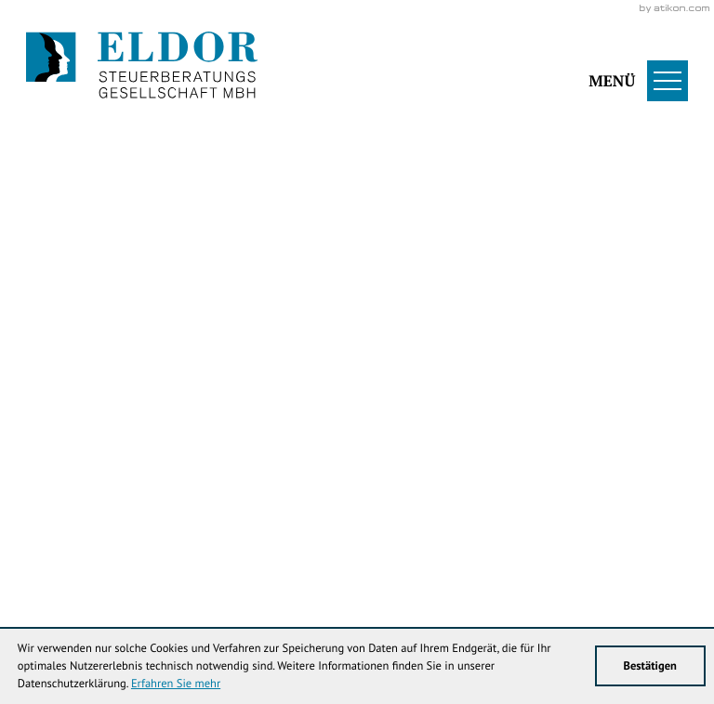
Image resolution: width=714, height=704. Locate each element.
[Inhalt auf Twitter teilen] (432, 399)
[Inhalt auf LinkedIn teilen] (539, 399)
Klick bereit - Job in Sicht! (563, 450)
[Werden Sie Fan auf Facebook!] (101, 90)
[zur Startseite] (142, 66)
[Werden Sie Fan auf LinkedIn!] (220, 90)
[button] (585, 66)
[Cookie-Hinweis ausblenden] (388, 449)
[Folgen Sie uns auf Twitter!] (42, 90)
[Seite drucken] (641, 399)
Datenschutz (137, 577)
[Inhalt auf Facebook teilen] (325, 399)
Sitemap (208, 577)
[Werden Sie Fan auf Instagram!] (161, 90)
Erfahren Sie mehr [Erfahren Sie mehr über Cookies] (175, 683)
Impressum (58, 577)
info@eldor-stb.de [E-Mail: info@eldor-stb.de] (587, 539)
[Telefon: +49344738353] (353, 539)
